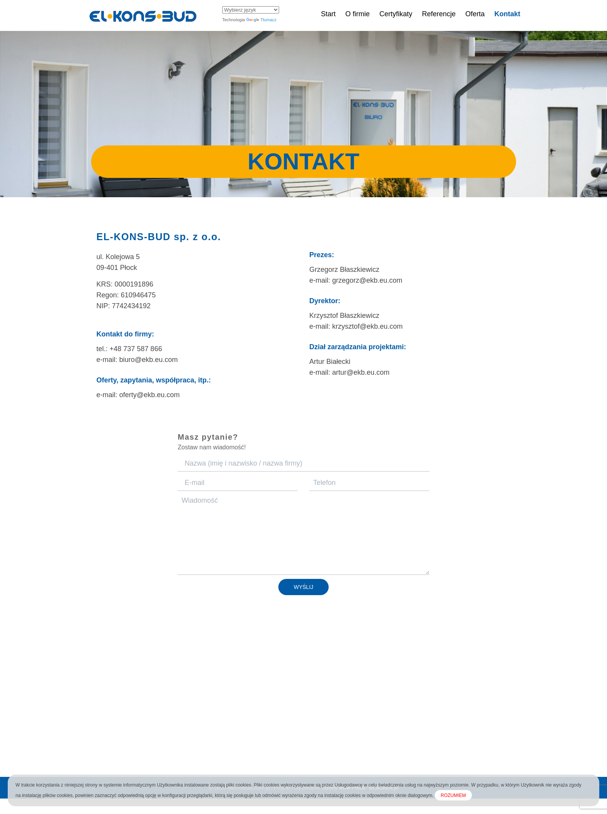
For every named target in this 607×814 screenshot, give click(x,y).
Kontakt (507, 14)
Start (328, 14)
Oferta (475, 14)
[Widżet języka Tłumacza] (250, 10)
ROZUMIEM (453, 795)
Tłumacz (261, 19)
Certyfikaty (395, 14)
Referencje (439, 14)
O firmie (357, 14)
